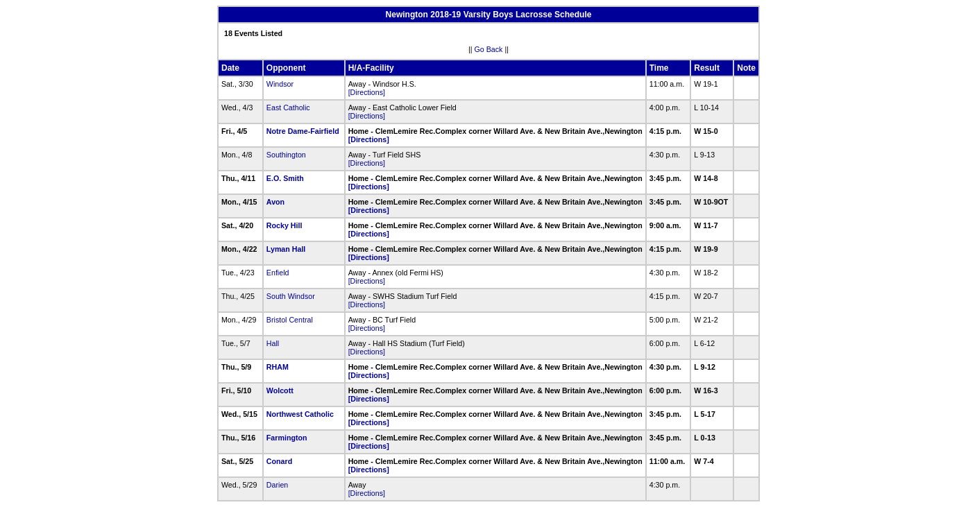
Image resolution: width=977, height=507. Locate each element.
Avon (275, 202)
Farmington (286, 437)
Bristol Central (289, 320)
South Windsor (290, 296)
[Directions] (366, 92)
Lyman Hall (285, 249)
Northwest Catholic (300, 414)
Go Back (489, 49)
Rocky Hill (284, 225)
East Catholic (288, 107)
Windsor (280, 84)
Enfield (277, 272)
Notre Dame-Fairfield (302, 131)
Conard (279, 461)
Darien (277, 485)
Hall (272, 343)
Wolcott (280, 390)
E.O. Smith (285, 178)
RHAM (277, 367)
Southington (286, 155)
